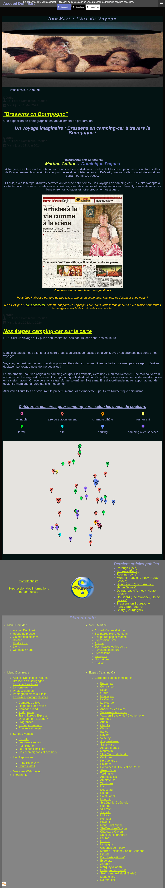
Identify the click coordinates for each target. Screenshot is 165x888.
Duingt (104, 793)
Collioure (106, 757)
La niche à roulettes (25, 684)
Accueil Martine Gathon (110, 630)
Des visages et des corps (111, 646)
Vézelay (105, 738)
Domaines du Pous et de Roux (120, 767)
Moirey (104, 815)
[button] (60, 535)
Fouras (104, 838)
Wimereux (106, 783)
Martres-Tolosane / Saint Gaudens (122, 851)
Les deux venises (30, 742)
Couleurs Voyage (30, 728)
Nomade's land (28, 709)
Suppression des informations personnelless (28, 590)
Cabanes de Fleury (112, 847)
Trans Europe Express (33, 715)
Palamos (106, 764)
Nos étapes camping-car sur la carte (47, 331)
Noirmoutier (107, 880)
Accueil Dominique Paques (30, 677)
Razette (24, 739)
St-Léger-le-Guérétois (114, 802)
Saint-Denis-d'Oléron (113, 834)
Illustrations (20, 643)
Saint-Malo (107, 744)
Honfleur (105, 818)
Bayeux (105, 822)
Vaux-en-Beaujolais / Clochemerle (122, 715)
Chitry (104, 728)
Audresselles (108, 776)
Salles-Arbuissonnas (113, 712)
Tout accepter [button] (64, 7)
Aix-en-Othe (108, 770)
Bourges (105, 718)
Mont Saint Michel (111, 825)
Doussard (106, 789)
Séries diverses (23, 733)
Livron (104, 786)
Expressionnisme (106, 640)
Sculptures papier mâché (111, 637)
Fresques (101, 656)
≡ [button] (161, 3)
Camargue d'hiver (30, 702)
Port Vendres (108, 760)
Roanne (105, 805)
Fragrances (26, 722)
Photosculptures (23, 690)
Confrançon (107, 686)
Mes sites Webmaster (27, 771)
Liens (16, 646)
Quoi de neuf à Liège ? (33, 718)
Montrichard (108, 876)
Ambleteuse (108, 780)
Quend (104, 705)
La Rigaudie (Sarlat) (113, 870)
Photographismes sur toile (29, 694)
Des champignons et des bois (38, 752)
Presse (99, 662)
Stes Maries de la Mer (114, 754)
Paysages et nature (107, 649)
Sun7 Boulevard (29, 763)
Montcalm (106, 751)
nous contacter (35, 305)
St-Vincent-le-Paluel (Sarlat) (118, 873)
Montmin (105, 799)
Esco (103, 689)
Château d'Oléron (111, 831)
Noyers (104, 735)
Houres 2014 (27, 766)
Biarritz (104, 854)
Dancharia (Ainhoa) (112, 857)
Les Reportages (23, 757)
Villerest (105, 809)
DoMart (17, 640)
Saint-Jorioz (108, 796)
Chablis (105, 725)
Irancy (104, 731)
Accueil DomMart (24, 630)
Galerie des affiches (26, 637)
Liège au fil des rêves (32, 705)
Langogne (106, 844)
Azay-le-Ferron (109, 741)
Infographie (20, 774)
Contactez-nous (23, 649)
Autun (104, 722)
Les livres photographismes (30, 697)
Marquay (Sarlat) (111, 867)
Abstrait (99, 643)
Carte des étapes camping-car (114, 677)
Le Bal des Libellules (32, 749)
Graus (104, 693)
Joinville (105, 812)
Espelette (106, 860)
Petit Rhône (26, 745)
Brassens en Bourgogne (28, 681)
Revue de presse (24, 633)
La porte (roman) (23, 687)
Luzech (105, 841)
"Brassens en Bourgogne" (35, 114)
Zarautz (105, 863)
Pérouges (106, 683)
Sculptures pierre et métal (111, 633)
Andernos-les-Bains (113, 709)
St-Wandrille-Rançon (113, 828)
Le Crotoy (106, 699)
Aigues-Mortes (109, 747)
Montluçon (107, 696)
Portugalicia (26, 712)
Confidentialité (29, 581)
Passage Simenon (30, 725)
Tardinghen (107, 773)
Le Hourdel (107, 702)
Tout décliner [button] (78, 7)
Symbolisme (102, 653)
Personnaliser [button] (93, 7)
